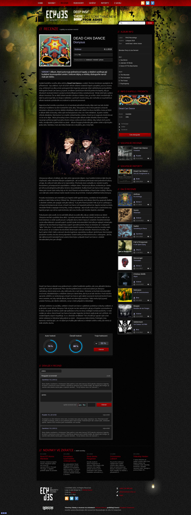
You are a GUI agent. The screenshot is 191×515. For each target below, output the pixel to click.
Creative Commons (127, 507)
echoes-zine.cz (100, 507)
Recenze (64, 3)
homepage (124, 124)
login (121, 495)
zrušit (108, 376)
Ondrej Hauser (87, 490)
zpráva (76, 397)
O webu (117, 3)
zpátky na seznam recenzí (69, 29)
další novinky (80, 451)
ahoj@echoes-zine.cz (127, 492)
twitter (123, 127)
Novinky (52, 3)
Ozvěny (92, 3)
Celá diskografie (134, 135)
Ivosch (73, 492)
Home (40, 3)
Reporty (105, 3)
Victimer (78, 49)
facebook (124, 130)
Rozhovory (79, 3)
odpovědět (106, 415)
